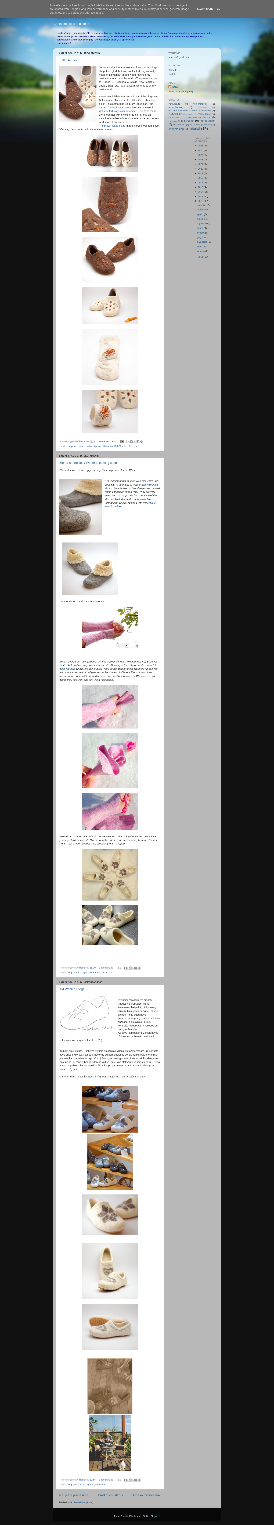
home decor (207, 120)
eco (76, 446)
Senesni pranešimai (146, 1495)
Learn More (205, 9)
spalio (200, 214)
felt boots (187, 120)
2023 (201, 159)
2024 (201, 155)
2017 (201, 178)
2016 (201, 182)
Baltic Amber (68, 60)
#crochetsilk (202, 108)
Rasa (175, 86)
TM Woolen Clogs (71, 989)
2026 (201, 145)
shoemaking (176, 128)
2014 (201, 191)
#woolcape (173, 121)
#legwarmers (173, 117)
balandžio (202, 242)
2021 (201, 164)
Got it (221, 9)
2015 (201, 187)
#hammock (188, 114)
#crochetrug (175, 107)
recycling (208, 125)
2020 (201, 168)
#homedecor (204, 114)
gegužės (202, 237)
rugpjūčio (202, 223)
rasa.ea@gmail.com (178, 57)
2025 (201, 150)
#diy (194, 110)
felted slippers (94, 446)
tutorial (194, 128)
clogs (70, 446)
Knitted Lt (173, 70)
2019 (201, 173)
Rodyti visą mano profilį (180, 91)
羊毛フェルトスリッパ (126, 446)
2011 (201, 257)
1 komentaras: (106, 967)
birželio (201, 232)
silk (110, 972)
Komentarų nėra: (108, 441)
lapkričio (201, 209)
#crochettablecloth (178, 110)
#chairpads (174, 103)
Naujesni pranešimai (74, 1495)
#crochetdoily (200, 103)
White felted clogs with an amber (118, 111)
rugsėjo (201, 219)
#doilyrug (206, 110)
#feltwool (173, 114)
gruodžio (202, 205)
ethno (82, 446)
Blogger (155, 1516)
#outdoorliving (191, 117)
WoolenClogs (149, 67)
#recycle (206, 117)
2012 (201, 201)
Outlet (171, 74)
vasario (201, 251)
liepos (200, 228)
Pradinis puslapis (110, 1495)
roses (104, 972)
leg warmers (195, 125)
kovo (200, 246)
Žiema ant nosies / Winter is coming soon (88, 463)
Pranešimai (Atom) (83, 1502)
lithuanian (108, 446)
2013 (201, 196)
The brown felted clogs (112, 125)
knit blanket (179, 124)
